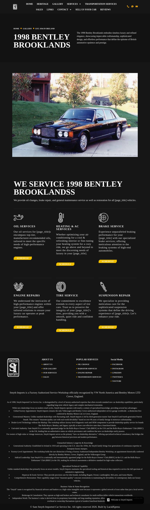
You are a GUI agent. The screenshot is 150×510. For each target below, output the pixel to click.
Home (29, 4)
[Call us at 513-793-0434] (128, 6)
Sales (39, 9)
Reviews (105, 9)
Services (74, 4)
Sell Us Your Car (85, 9)
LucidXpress (113, 506)
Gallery (57, 4)
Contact (64, 9)
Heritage (42, 4)
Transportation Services (101, 4)
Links (50, 9)
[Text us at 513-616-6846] (132, 6)
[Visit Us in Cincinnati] (137, 6)
